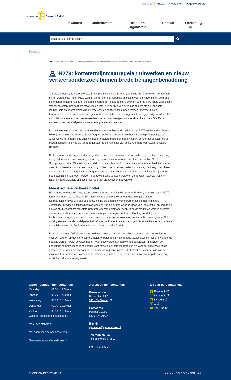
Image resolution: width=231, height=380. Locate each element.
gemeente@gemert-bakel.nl (105, 327)
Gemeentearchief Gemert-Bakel (48, 340)
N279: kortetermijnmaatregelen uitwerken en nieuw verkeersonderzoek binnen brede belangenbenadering (106, 61)
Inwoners (75, 23)
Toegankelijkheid (195, 3)
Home (56, 61)
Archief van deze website (45, 373)
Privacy (160, 3)
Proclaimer (175, 3)
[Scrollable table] (56, 300)
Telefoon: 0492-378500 (102, 338)
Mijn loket (147, 3)
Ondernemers (102, 23)
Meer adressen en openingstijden (48, 332)
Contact (168, 23)
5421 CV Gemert (100, 300)
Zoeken (177, 39)
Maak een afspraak (40, 324)
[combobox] (112, 39)
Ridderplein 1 (98, 296)
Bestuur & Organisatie (137, 25)
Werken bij (194, 25)
